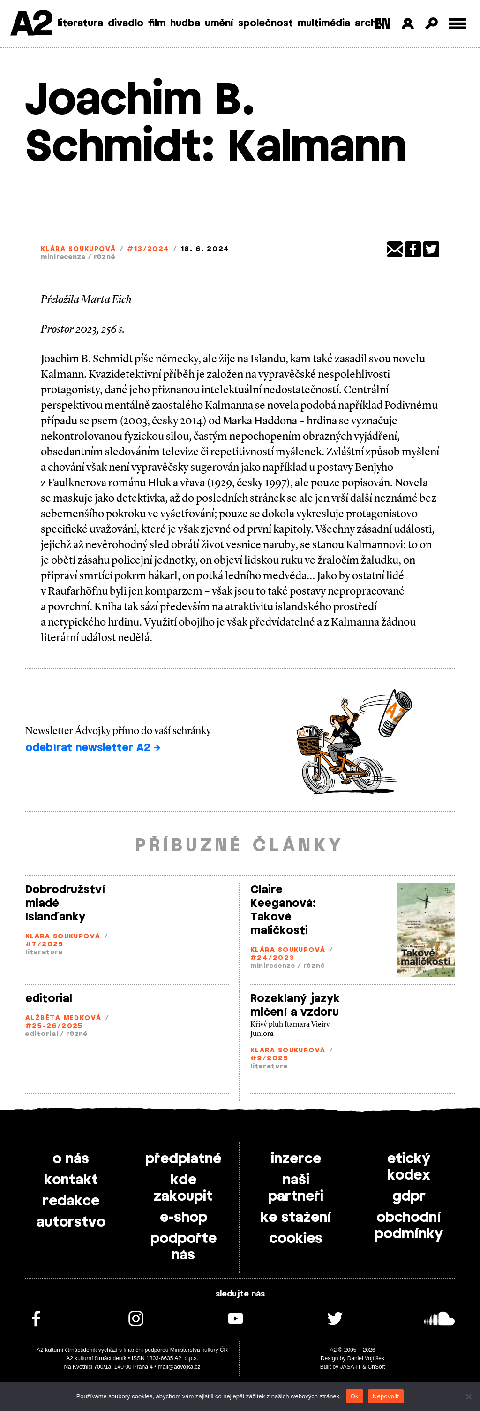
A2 (30, 24)
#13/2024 (148, 249)
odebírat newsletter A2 (92, 747)
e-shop (183, 1218)
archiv (369, 23)
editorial (48, 999)
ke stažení (296, 1218)
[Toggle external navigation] (458, 23)
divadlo (125, 23)
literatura (80, 23)
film (156, 23)
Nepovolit (386, 1396)
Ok (355, 1396)
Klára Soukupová (78, 249)
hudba (185, 23)
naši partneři (295, 1188)
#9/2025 (269, 1059)
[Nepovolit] (468, 1396)
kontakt (71, 1180)
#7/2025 (44, 945)
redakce (71, 1201)
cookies (295, 1239)
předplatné (183, 1159)
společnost (265, 23)
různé (104, 257)
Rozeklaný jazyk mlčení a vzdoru (295, 1006)
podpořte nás (183, 1247)
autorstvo (71, 1222)
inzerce (296, 1159)
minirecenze (63, 257)
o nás (70, 1159)
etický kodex (408, 1167)
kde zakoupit (183, 1188)
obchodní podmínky (409, 1226)
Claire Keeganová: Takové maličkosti (283, 910)
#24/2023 (272, 958)
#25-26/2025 (54, 1026)
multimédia (324, 23)
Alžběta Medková (63, 1018)
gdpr (409, 1196)
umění (219, 23)
